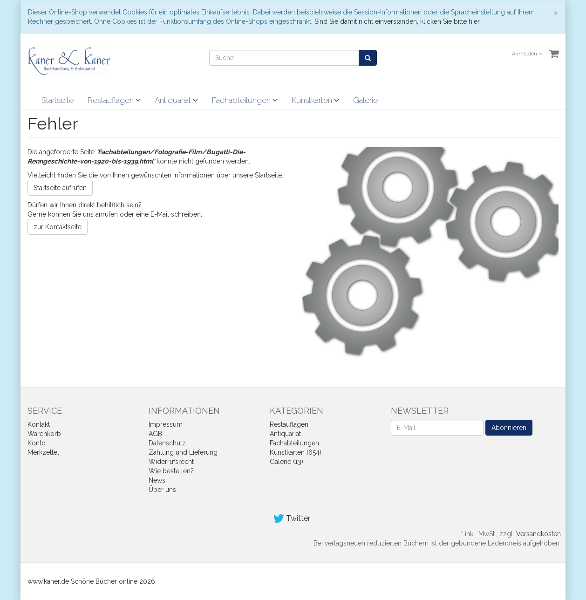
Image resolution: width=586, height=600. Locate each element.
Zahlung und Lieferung (183, 452)
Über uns (162, 489)
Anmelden (527, 54)
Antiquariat (176, 100)
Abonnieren (508, 427)
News (157, 480)
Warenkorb (44, 433)
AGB (155, 433)
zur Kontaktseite (58, 227)
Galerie (365, 100)
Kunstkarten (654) (295, 452)
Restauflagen (114, 100)
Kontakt (38, 424)
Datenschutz (167, 443)
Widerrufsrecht (171, 461)
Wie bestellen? (171, 471)
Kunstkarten (315, 100)
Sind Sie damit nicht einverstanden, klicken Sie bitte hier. (397, 21)
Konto (36, 443)
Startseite (57, 100)
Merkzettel (43, 452)
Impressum (166, 424)
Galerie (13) (286, 461)
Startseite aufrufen (60, 187)
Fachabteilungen (245, 100)
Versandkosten (538, 534)
